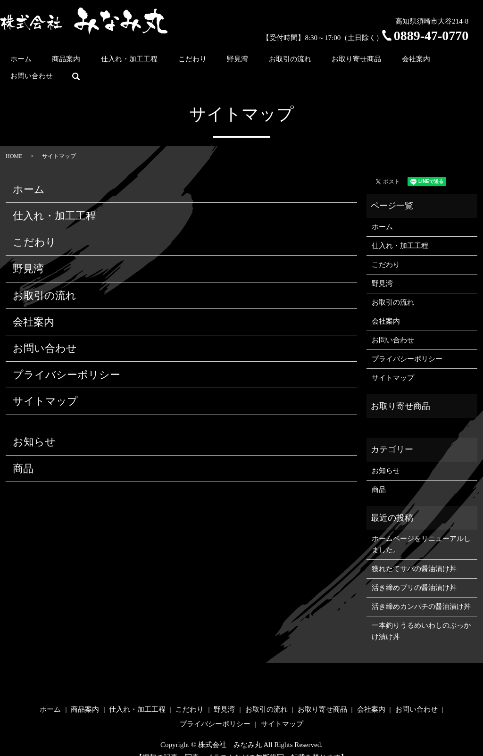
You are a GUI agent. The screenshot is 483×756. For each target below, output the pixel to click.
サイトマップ (45, 386)
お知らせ (34, 426)
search (470, 61)
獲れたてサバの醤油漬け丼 (414, 553)
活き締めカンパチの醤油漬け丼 (421, 591)
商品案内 (89, 61)
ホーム (53, 61)
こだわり (197, 61)
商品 (23, 453)
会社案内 (384, 61)
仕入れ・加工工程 (143, 61)
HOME (14, 141)
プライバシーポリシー (66, 360)
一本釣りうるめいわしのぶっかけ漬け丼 (421, 615)
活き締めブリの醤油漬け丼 (414, 572)
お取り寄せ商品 (333, 61)
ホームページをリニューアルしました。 (421, 529)
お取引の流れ (276, 61)
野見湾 (233, 61)
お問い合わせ (430, 61)
